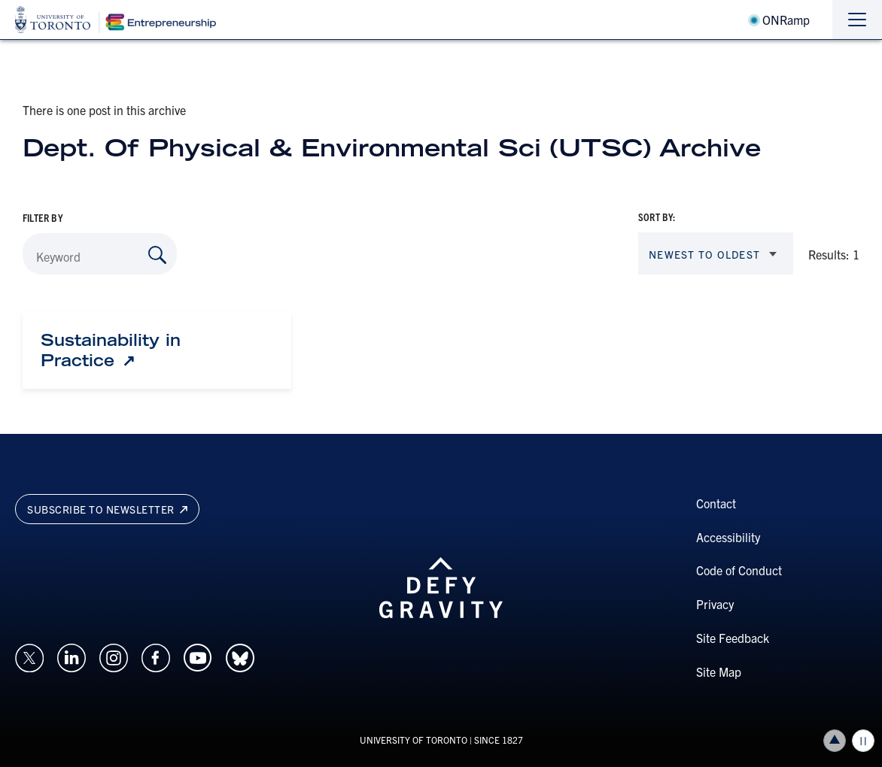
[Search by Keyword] (157, 254)
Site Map (718, 671)
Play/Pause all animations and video (863, 740)
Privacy (715, 603)
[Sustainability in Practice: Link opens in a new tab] (157, 350)
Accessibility (728, 536)
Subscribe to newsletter (107, 509)
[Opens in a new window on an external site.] (29, 655)
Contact (716, 503)
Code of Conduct (739, 570)
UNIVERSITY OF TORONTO (413, 739)
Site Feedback (732, 637)
